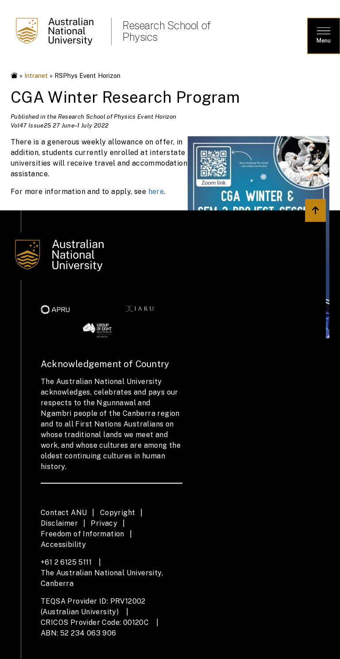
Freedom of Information (82, 534)
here (156, 191)
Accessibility (63, 544)
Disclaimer (59, 523)
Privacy (104, 523)
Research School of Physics (166, 31)
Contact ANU (64, 512)
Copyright (117, 512)
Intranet (36, 75)
